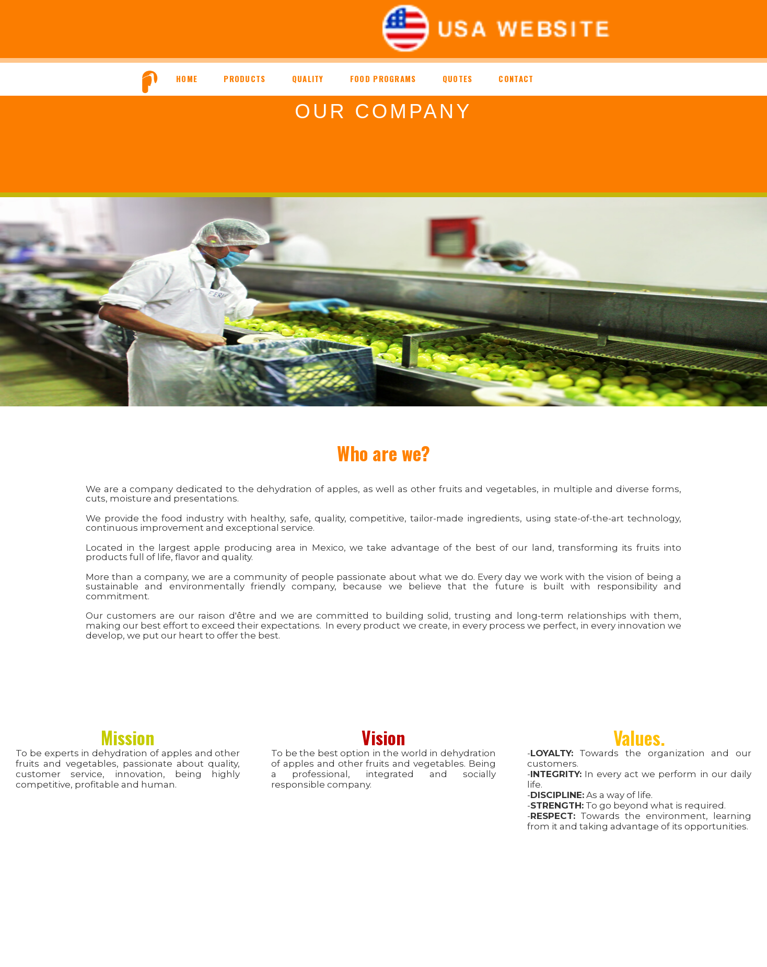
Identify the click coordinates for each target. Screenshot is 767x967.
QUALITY (308, 78)
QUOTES (458, 78)
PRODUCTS (244, 78)
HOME (186, 78)
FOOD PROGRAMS (383, 78)
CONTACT (515, 78)
